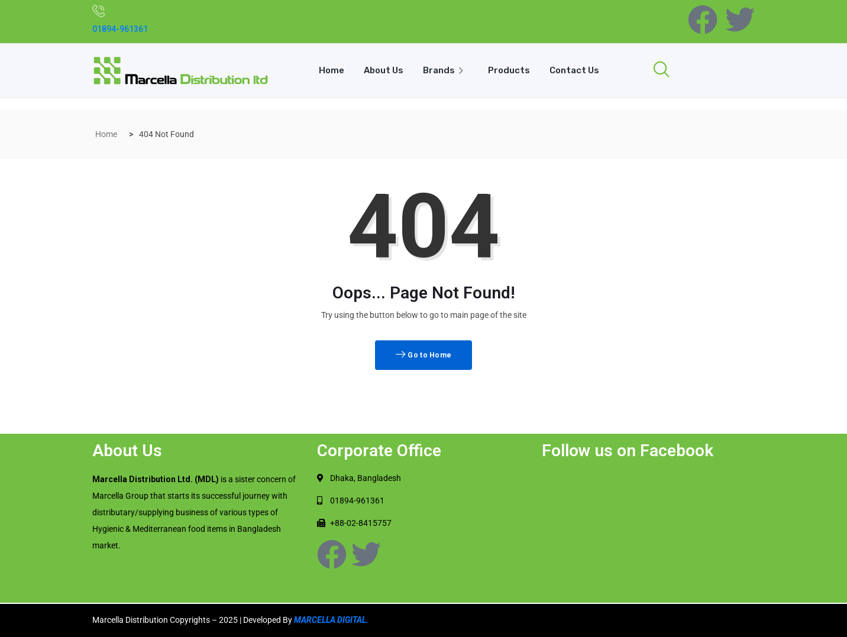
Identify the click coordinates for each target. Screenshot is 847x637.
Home (330, 70)
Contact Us (575, 70)
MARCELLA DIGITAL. (331, 620)
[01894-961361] (98, 10)
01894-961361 (120, 29)
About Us (383, 70)
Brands (446, 70)
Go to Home (424, 355)
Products (510, 70)
